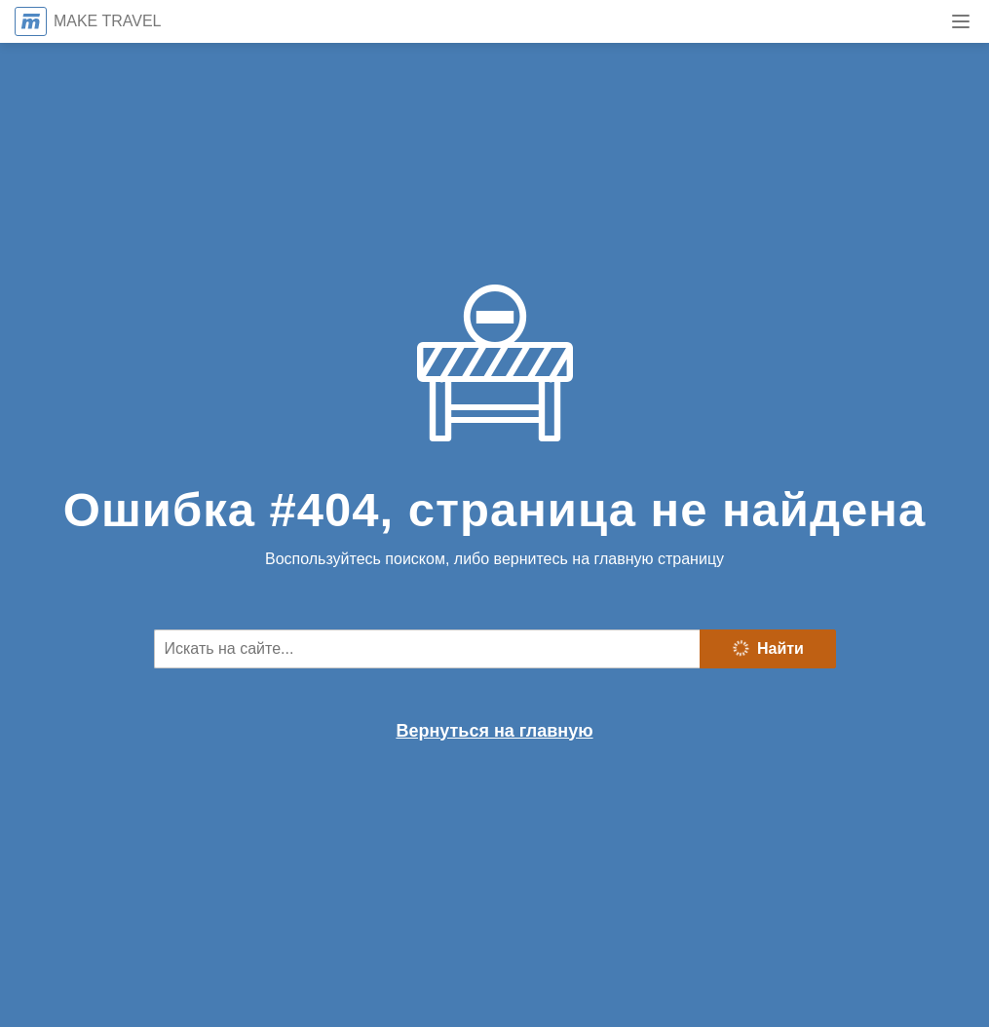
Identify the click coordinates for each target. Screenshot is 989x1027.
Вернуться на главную (494, 731)
